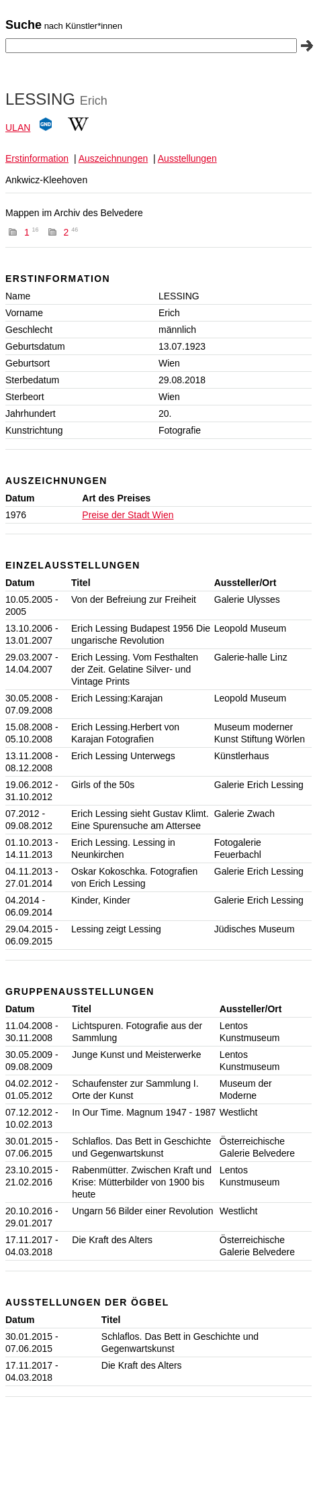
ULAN (17, 127)
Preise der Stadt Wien (127, 514)
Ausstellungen (187, 158)
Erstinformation (37, 158)
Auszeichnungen (113, 158)
